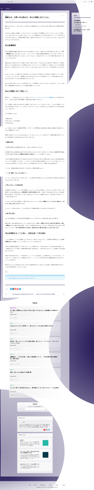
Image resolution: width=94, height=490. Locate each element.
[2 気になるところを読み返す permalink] (4, 185)
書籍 (13, 20)
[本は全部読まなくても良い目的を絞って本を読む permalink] (4, 233)
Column (8, 8)
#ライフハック (16, 333)
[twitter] (11, 289)
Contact (63, 485)
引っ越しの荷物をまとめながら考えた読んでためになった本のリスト (21, 278)
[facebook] (13, 289)
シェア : (7, 289)
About (11, 1)
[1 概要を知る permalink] (4, 142)
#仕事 (18, 364)
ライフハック (8, 20)
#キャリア (15, 364)
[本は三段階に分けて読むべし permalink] (4, 91)
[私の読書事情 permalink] (4, 45)
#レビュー (12, 317)
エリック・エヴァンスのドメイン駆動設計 (43, 97)
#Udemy (12, 333)
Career (50, 485)
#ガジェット (12, 348)
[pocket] (18, 289)
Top (8, 1)
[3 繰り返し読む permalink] (4, 213)
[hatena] (20, 289)
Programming (42, 485)
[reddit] (15, 289)
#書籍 (16, 317)
